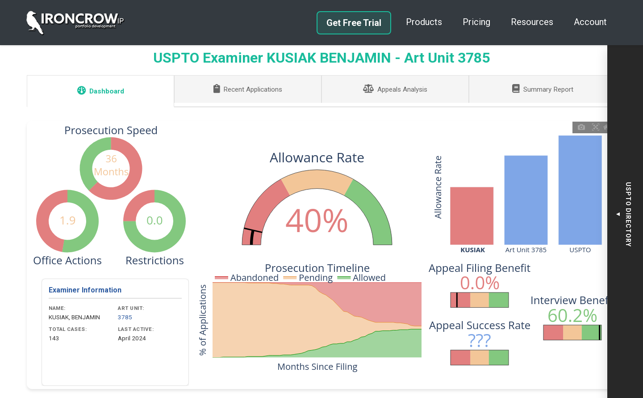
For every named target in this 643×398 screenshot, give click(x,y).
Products (424, 22)
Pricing (476, 22)
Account (590, 22)
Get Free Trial (353, 22)
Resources (532, 22)
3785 (125, 317)
